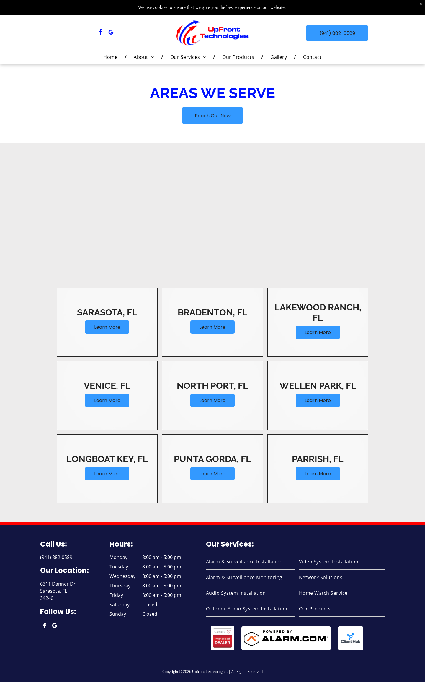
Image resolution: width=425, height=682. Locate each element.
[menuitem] (111, 57)
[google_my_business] (111, 33)
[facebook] (100, 33)
